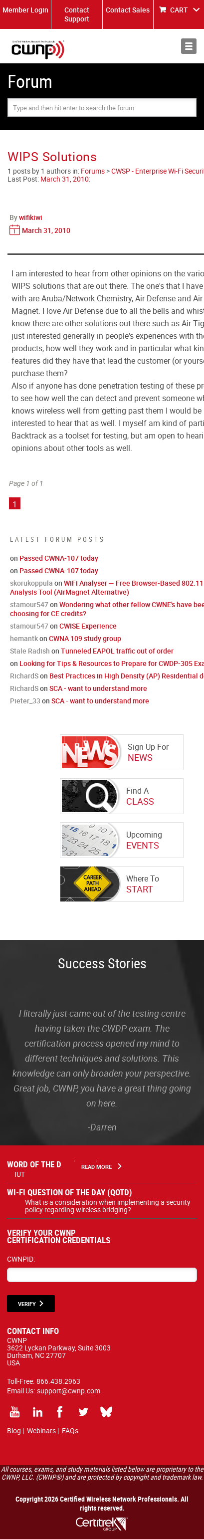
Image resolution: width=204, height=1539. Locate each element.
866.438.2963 (58, 1381)
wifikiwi (30, 217)
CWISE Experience (88, 626)
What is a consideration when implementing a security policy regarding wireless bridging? (108, 1205)
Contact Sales (128, 9)
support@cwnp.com (68, 1390)
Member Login (25, 9)
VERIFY (27, 1304)
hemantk (24, 638)
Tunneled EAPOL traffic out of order (117, 651)
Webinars (41, 1430)
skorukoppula (31, 583)
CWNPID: (21, 1259)
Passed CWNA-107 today (58, 558)
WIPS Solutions (52, 156)
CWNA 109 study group (85, 638)
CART (179, 9)
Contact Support (76, 14)
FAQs (70, 1430)
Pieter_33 (25, 700)
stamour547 (29, 604)
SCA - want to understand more (98, 688)
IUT (19, 1174)
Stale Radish (30, 651)
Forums (93, 171)
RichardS (24, 675)
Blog (14, 1430)
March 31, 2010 (64, 179)
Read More (96, 1166)
